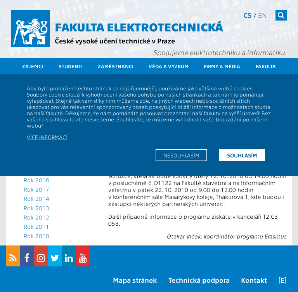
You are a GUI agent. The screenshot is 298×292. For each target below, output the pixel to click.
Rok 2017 (36, 189)
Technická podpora (199, 280)
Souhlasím (242, 155)
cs (247, 15)
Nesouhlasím (181, 155)
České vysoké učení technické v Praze (115, 40)
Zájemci (32, 66)
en (262, 15)
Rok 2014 (36, 198)
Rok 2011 (36, 226)
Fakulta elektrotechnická (139, 26)
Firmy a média (222, 66)
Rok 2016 (36, 179)
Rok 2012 (36, 217)
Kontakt (254, 280)
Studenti (71, 66)
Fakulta (266, 66)
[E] (282, 280)
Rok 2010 (36, 235)
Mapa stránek (135, 280)
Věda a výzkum (169, 66)
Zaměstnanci (115, 66)
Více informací (47, 137)
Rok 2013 (36, 207)
